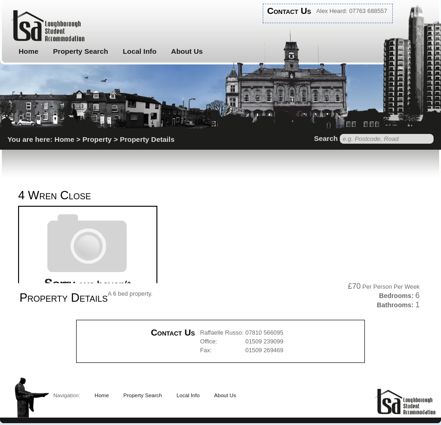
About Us (187, 51)
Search (325, 138)
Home (29, 51)
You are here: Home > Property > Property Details (91, 139)
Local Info (139, 51)
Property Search (80, 51)
